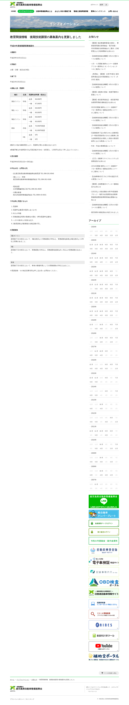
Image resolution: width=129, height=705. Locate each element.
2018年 (93, 333)
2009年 (93, 453)
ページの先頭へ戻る (110, 673)
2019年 (93, 320)
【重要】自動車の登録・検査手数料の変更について (105, 93)
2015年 (93, 373)
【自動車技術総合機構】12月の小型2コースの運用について (104, 206)
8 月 (111, 244)
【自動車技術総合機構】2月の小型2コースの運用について (105, 126)
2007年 (93, 480)
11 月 (96, 244)
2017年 (93, 346)
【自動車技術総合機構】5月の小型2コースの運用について (105, 57)
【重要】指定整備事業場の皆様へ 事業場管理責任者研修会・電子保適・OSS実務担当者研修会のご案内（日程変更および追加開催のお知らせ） (105, 47)
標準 (101, 5)
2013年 (93, 400)
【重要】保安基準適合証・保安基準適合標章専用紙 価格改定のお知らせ (105, 101)
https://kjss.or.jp (92, 691)
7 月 (116, 244)
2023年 (93, 267)
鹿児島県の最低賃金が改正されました (105, 212)
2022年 (93, 280)
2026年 (93, 227)
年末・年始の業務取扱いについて (103, 146)
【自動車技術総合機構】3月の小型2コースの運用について (105, 119)
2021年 (93, 293)
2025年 (93, 240)
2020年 (93, 307)
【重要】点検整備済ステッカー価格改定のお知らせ (105, 185)
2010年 (93, 440)
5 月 (96, 235)
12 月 (91, 244)
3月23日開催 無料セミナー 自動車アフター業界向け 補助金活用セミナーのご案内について (104, 110)
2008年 (93, 466)
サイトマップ (30, 699)
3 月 (106, 235)
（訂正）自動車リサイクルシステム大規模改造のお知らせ (105, 160)
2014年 (93, 386)
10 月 (101, 244)
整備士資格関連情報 (81, 11)
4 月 (101, 235)
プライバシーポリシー (17, 699)
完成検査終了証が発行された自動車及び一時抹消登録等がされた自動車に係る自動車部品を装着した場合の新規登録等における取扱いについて (105, 137)
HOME (13, 11)
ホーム (12, 679)
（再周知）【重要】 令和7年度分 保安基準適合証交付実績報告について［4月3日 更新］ (105, 76)
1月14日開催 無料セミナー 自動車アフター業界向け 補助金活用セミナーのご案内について (104, 168)
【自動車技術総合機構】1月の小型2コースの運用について (105, 152)
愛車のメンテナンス (98, 11)
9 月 (106, 244)
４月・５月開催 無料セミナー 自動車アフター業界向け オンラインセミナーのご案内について (104, 66)
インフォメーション (26, 11)
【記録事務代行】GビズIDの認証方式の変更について (104, 178)
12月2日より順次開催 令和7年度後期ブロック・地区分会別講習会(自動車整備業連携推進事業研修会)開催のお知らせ (104, 196)
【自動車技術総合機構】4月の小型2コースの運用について (105, 86)
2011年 (93, 426)
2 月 (111, 235)
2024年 (93, 253)
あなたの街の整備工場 (63, 11)
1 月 (116, 235)
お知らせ (94, 36)
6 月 (91, 249)
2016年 (93, 360)
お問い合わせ (113, 11)
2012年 (93, 413)
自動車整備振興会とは (44, 11)
